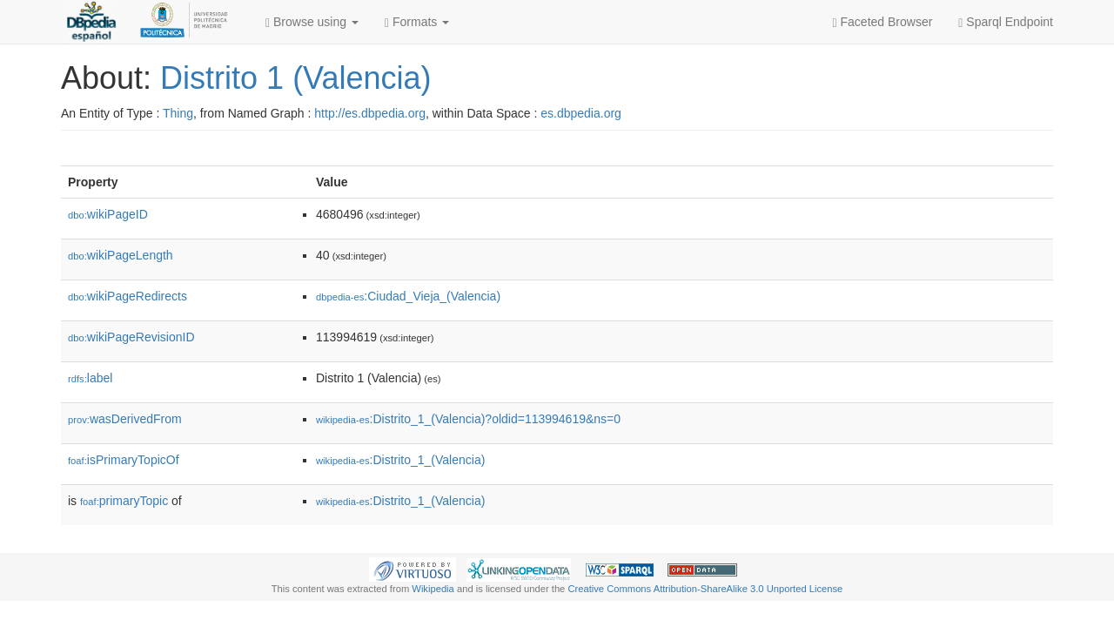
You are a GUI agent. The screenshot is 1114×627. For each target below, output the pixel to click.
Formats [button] (417, 22)
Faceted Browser (883, 22)
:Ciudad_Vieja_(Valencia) (408, 296)
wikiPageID (108, 214)
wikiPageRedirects (127, 296)
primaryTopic (124, 501)
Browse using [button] (312, 22)
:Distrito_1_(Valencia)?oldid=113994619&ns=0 (468, 419)
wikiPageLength (120, 255)
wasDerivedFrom (125, 419)
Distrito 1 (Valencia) (295, 78)
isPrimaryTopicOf (123, 460)
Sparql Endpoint (1005, 22)
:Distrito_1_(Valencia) (400, 460)
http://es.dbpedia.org (370, 113)
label (90, 378)
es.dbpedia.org (580, 113)
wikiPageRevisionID (131, 337)
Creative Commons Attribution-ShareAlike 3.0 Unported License (704, 588)
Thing (178, 113)
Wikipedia (433, 588)
